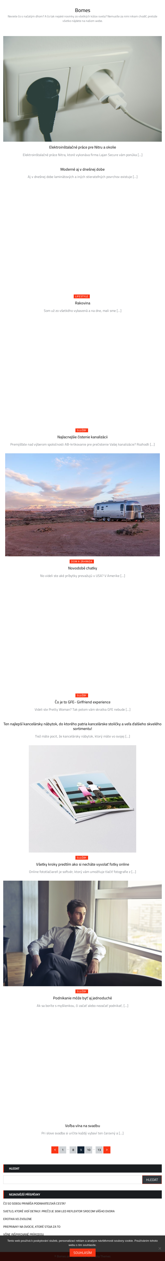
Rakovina (82, 303)
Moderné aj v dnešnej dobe (82, 169)
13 (99, 1150)
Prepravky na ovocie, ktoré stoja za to (31, 1226)
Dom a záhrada (81, 561)
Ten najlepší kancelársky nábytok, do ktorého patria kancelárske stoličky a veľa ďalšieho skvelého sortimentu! (82, 726)
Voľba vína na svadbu (82, 1125)
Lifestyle (81, 296)
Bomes (82, 10)
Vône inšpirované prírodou (23, 1234)
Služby (82, 430)
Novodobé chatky (82, 568)
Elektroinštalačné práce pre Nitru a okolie (82, 147)
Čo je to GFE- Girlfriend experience (82, 702)
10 (88, 1150)
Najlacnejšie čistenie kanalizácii (82, 436)
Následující (106, 1149)
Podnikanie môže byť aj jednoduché (82, 998)
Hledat (14, 1168)
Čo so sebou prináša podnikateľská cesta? (34, 1203)
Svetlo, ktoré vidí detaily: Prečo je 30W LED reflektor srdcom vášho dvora (59, 1211)
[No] (159, 1248)
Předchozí (54, 1149)
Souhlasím (82, 1252)
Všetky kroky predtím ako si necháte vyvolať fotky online (82, 864)
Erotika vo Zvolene (17, 1219)
